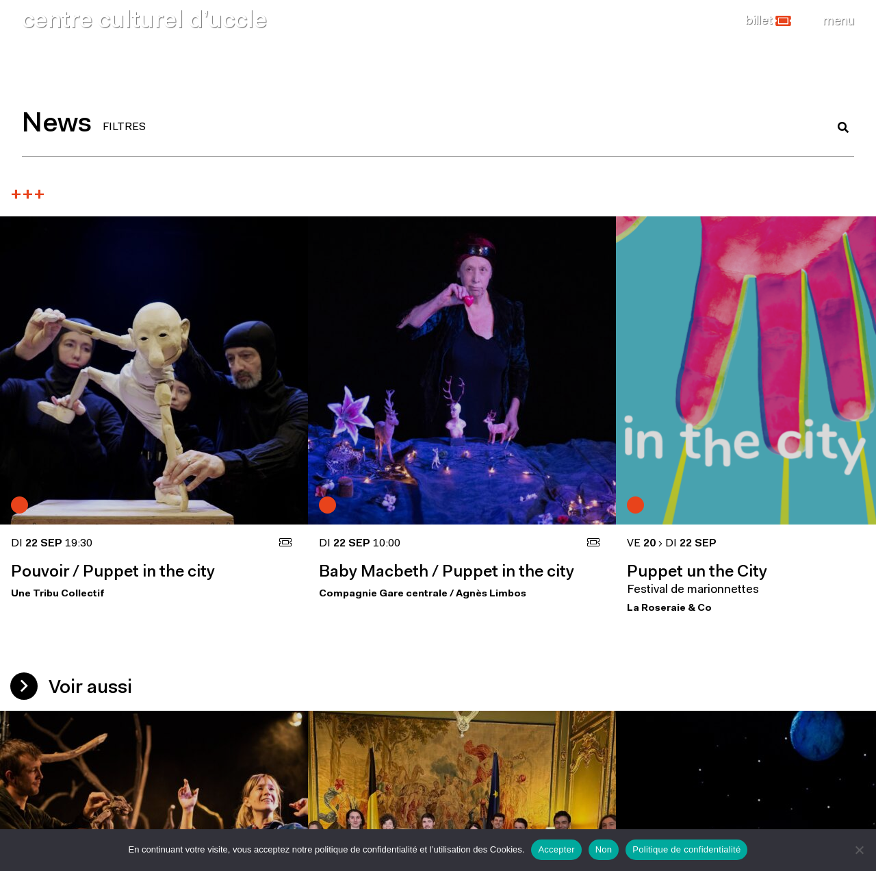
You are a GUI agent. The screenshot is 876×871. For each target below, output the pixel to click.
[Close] (838, 21)
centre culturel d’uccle (144, 22)
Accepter (556, 849)
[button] (768, 21)
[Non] (859, 850)
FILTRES (124, 127)
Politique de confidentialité (686, 849)
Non (604, 849)
